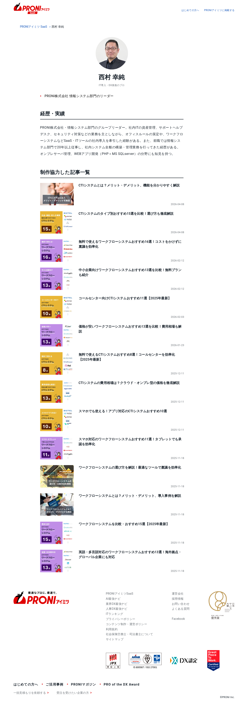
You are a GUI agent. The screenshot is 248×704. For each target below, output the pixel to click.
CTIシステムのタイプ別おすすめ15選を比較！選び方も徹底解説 (126, 214)
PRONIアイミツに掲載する (219, 10)
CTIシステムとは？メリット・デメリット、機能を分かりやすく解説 (129, 185)
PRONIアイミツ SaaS (33, 26)
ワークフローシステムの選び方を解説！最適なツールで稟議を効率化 (130, 467)
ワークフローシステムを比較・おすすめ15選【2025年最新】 (124, 524)
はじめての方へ (190, 10)
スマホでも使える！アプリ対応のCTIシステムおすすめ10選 (123, 411)
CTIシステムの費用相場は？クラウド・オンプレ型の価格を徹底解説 (129, 383)
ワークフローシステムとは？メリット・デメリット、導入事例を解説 (130, 496)
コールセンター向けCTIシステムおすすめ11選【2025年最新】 (125, 298)
